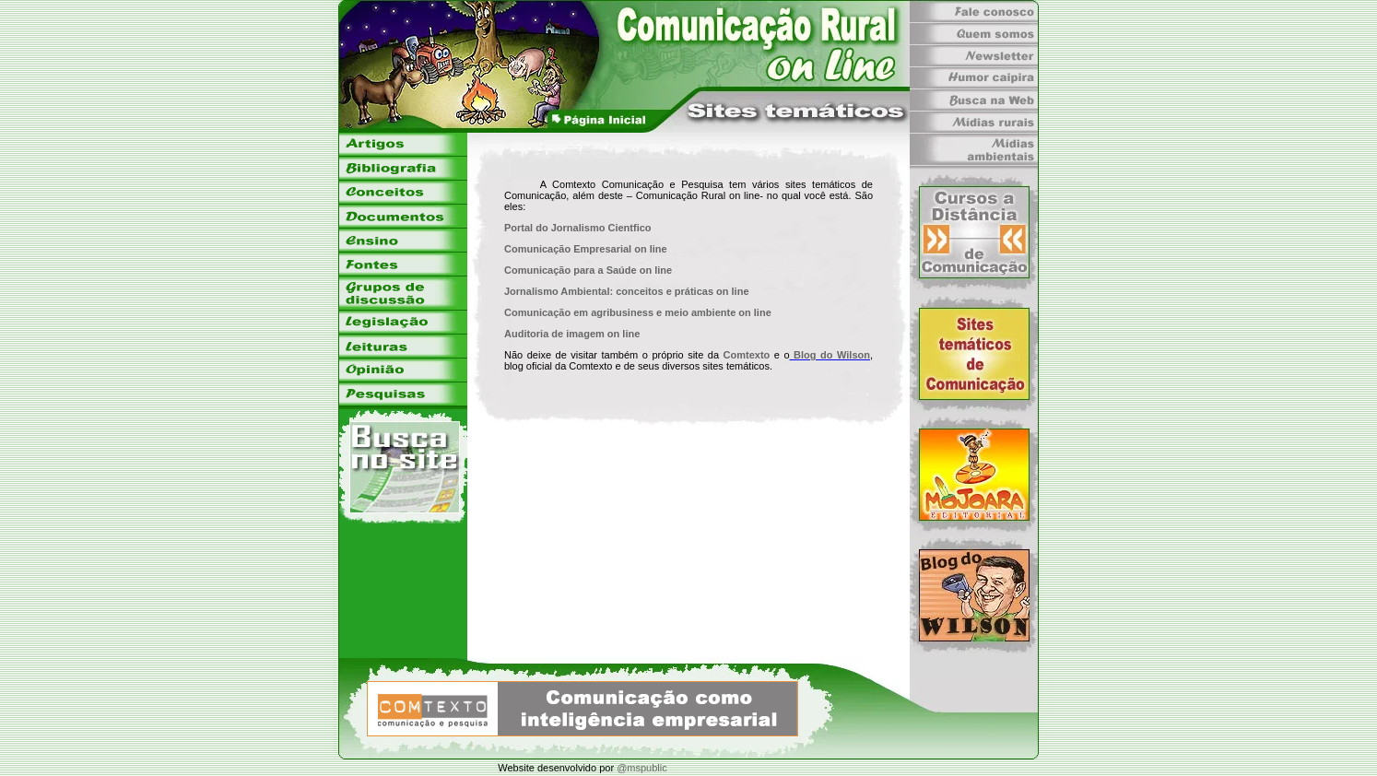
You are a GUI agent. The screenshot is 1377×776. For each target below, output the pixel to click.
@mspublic (642, 767)
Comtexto (747, 354)
